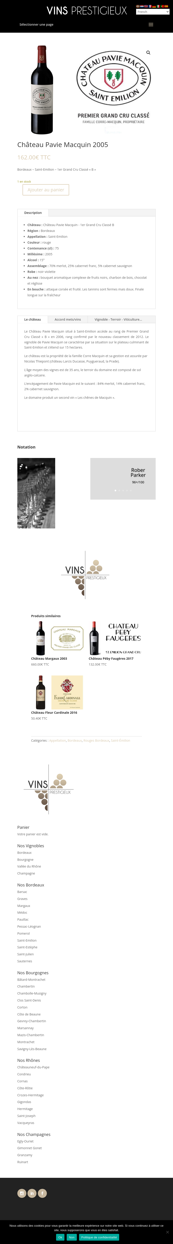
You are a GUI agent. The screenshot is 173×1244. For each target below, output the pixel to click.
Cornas (22, 1081)
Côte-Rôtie (25, 1088)
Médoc (22, 912)
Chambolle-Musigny (31, 993)
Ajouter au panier (45, 190)
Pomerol (23, 933)
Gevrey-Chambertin (31, 1021)
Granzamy (24, 1155)
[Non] (167, 1232)
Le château (32, 319)
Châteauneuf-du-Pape (33, 1067)
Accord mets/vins (68, 319)
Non (72, 1237)
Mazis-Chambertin (30, 1035)
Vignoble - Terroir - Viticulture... (118, 319)
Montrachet (25, 1042)
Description (33, 213)
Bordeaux (75, 740)
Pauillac (23, 919)
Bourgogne (25, 859)
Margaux (23, 906)
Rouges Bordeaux (96, 740)
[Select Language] (153, 12)
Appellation (57, 740)
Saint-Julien (25, 954)
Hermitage (25, 1109)
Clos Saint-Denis (29, 1000)
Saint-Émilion (120, 740)
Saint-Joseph (26, 1116)
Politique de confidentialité (99, 1237)
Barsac (22, 892)
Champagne (26, 873)
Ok (60, 1237)
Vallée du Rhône (29, 866)
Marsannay (25, 1028)
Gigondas (24, 1102)
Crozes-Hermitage (30, 1095)
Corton (22, 1007)
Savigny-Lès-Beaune (32, 1049)
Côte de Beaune (29, 1014)
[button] (148, 53)
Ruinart (22, 1162)
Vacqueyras (25, 1123)
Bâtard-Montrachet (31, 979)
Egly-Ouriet (25, 1141)
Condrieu (24, 1074)
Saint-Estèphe (27, 947)
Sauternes (24, 961)
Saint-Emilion (26, 940)
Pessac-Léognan (29, 926)
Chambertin (26, 986)
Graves (22, 899)
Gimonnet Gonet (29, 1148)
